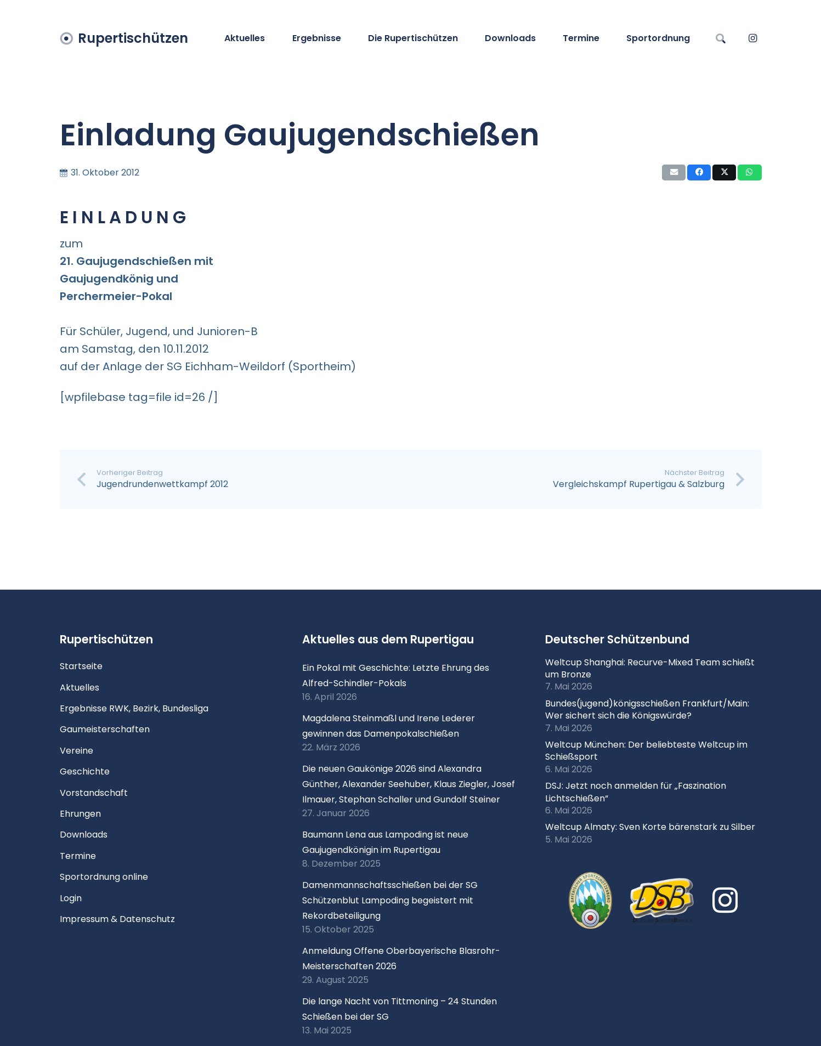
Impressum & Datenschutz (117, 919)
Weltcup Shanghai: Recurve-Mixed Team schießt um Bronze (650, 668)
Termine (78, 856)
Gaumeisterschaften (105, 729)
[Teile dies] (699, 172)
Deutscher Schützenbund (617, 639)
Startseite (81, 666)
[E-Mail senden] (674, 172)
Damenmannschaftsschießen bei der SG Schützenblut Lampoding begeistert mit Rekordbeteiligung (390, 900)
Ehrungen (80, 813)
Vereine (76, 750)
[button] (721, 38)
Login (71, 898)
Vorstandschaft (94, 793)
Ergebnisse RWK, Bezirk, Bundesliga (134, 708)
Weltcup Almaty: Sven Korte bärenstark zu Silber (650, 827)
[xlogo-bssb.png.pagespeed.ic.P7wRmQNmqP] (590, 900)
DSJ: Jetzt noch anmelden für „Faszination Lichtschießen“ (635, 791)
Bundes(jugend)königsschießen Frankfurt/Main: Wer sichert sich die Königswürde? (647, 709)
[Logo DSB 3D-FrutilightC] (662, 901)
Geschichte (85, 771)
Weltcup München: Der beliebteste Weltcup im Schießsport (646, 750)
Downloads (83, 834)
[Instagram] (753, 38)
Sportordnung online (104, 876)
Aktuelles (79, 687)
